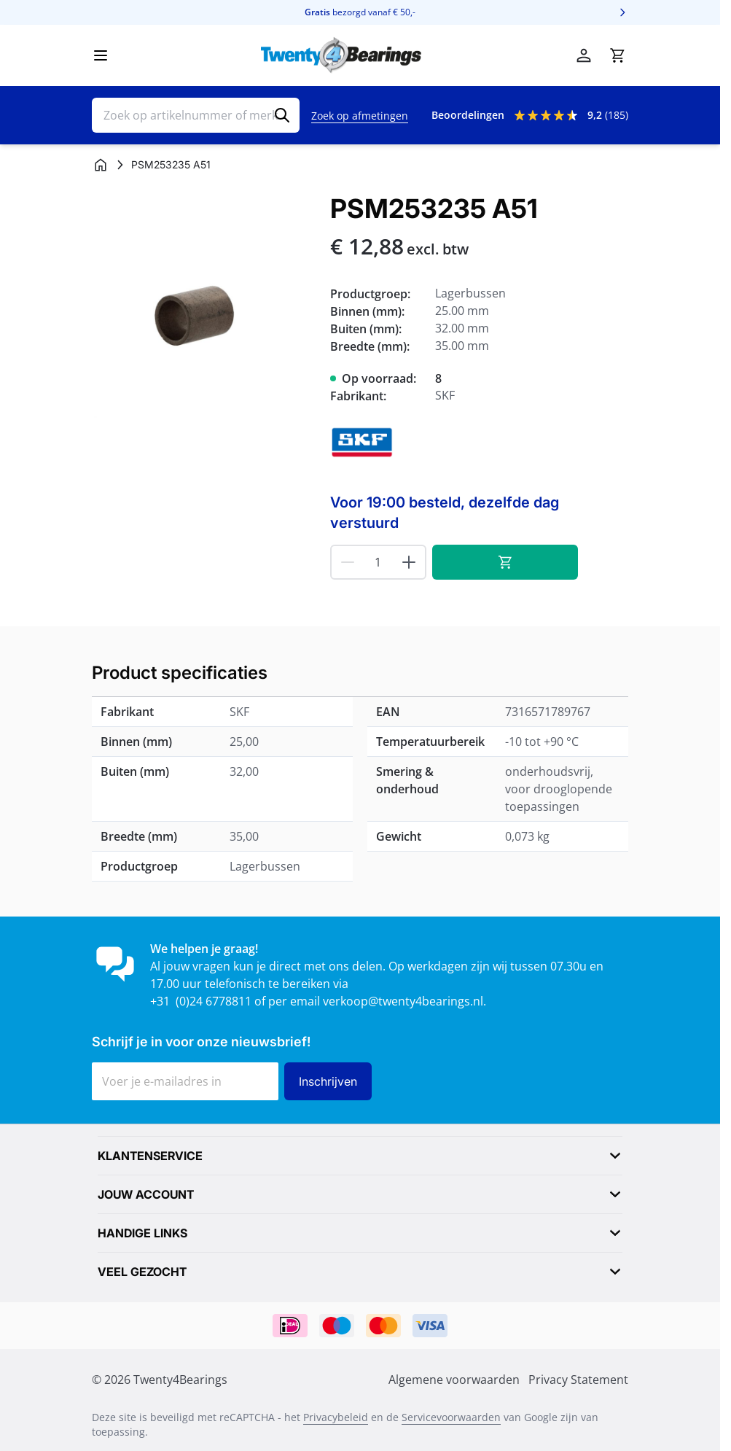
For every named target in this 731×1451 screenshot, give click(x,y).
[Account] (584, 55)
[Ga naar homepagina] (100, 165)
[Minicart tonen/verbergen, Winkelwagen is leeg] (617, 55)
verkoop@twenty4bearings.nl (403, 1001)
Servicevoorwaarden (451, 1417)
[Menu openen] (100, 55)
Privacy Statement (578, 1379)
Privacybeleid (335, 1417)
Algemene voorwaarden (454, 1379)
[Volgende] (622, 12)
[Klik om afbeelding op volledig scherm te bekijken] (204, 306)
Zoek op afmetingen (359, 115)
